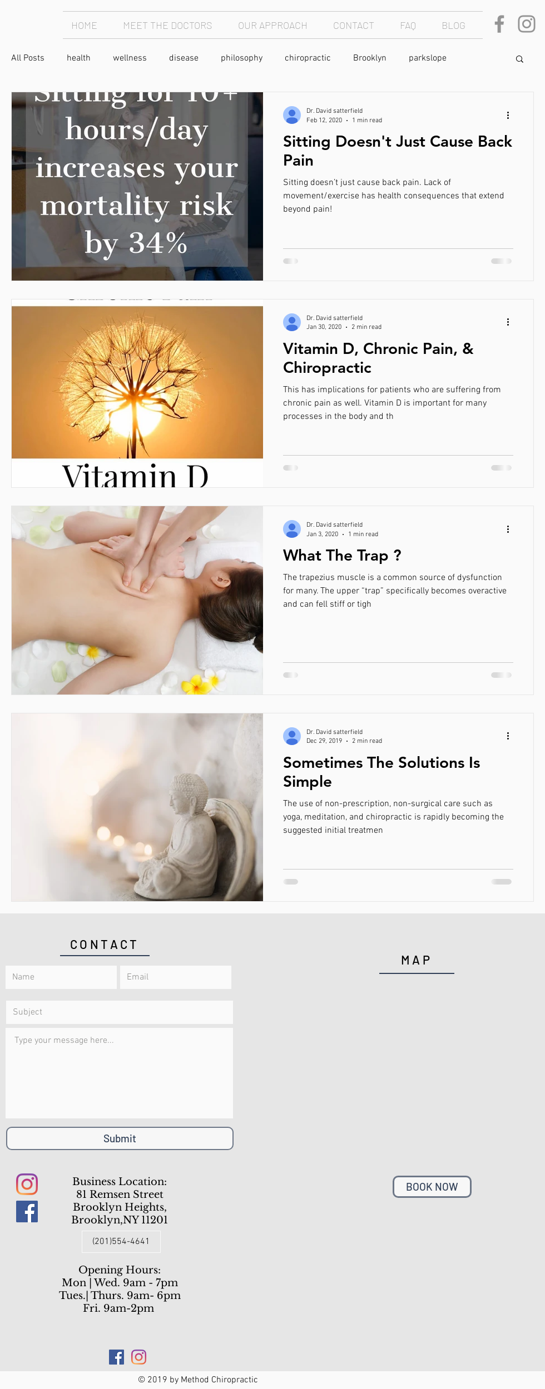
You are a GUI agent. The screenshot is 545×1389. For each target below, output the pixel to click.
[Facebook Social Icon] (27, 1211)
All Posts (27, 58)
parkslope (428, 58)
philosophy (241, 58)
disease (184, 58)
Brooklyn (370, 58)
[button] (519, 60)
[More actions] (511, 115)
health (79, 58)
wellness (130, 58)
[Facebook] (499, 24)
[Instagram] (526, 24)
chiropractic (308, 58)
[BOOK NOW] (432, 1187)
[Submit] (120, 1138)
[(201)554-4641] (121, 1242)
